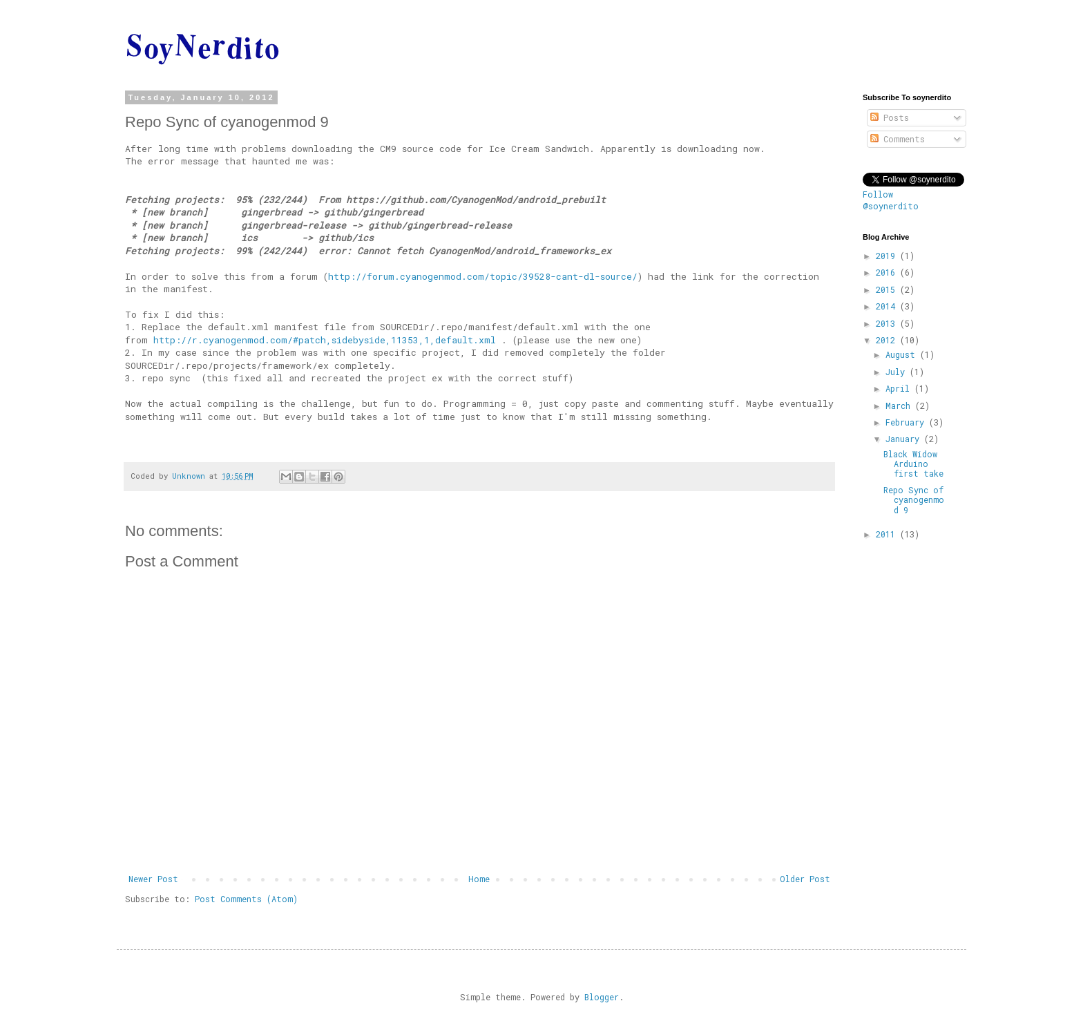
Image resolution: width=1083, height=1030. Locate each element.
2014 (888, 306)
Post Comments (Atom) (246, 898)
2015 (888, 289)
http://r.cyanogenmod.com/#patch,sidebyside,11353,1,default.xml (324, 340)
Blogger (601, 996)
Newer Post (153, 878)
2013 (888, 323)
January (904, 438)
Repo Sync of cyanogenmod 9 (913, 499)
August (902, 354)
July (897, 371)
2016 (888, 272)
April (899, 388)
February (907, 422)
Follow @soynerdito (891, 200)
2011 (888, 534)
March (900, 405)
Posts (889, 117)
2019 (888, 255)
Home (479, 878)
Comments (897, 138)
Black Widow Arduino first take (913, 463)
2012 (888, 339)
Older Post (805, 878)
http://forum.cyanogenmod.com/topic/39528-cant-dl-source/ (483, 276)
